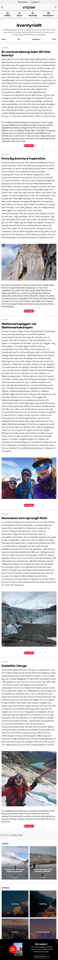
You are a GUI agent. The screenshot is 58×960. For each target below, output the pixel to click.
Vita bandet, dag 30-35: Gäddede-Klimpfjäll (42, 870)
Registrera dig (40, 957)
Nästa (14, 835)
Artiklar (7, 14)
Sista (21, 835)
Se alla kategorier (43, 932)
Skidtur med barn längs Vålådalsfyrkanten (14, 870)
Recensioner (48, 14)
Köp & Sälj (32, 14)
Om (19, 39)
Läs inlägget (29, 146)
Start (4, 39)
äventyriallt (29, 25)
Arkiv (54, 39)
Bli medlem (23, 2)
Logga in (35, 2)
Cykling (15, 932)
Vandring (15, 904)
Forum (20, 14)
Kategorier (36, 39)
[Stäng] (56, 941)
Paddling (42, 904)
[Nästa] (54, 862)
